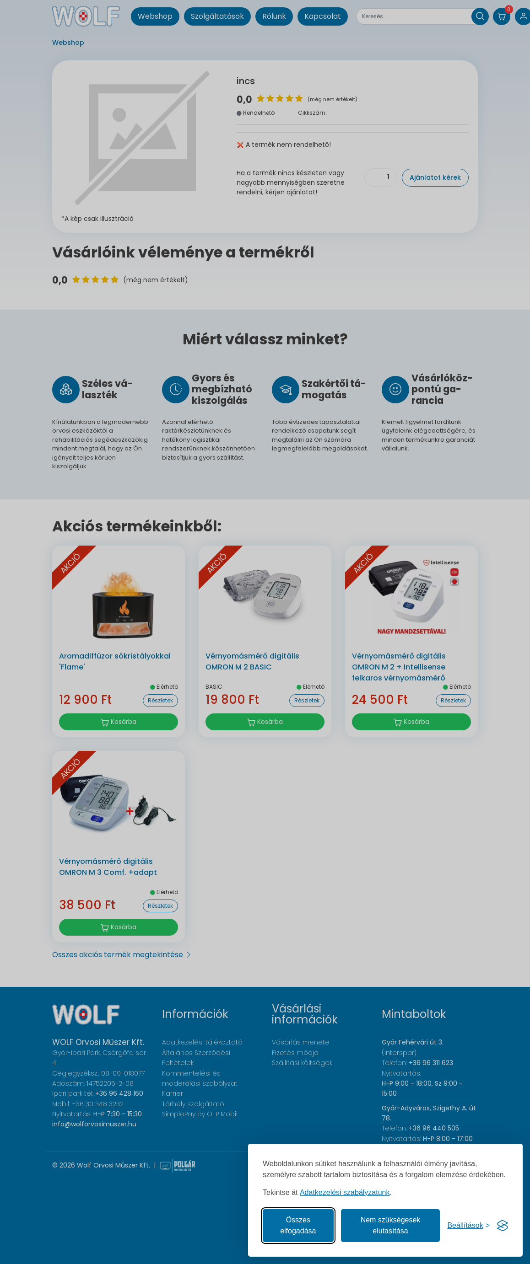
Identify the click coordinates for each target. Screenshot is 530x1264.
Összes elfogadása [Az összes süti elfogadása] (298, 1225)
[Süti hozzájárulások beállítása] (468, 1225)
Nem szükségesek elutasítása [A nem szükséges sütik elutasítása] (391, 1225)
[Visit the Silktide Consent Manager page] (502, 1225)
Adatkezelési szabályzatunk (345, 1192)
